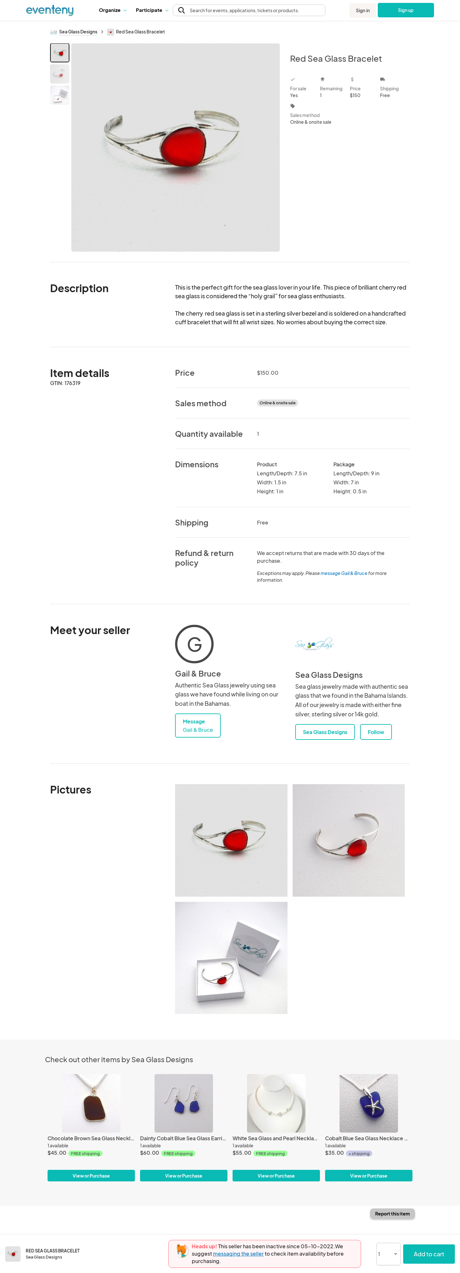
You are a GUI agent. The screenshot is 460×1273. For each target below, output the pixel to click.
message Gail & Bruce (344, 573)
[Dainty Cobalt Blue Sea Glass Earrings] (183, 1103)
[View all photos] (175, 147)
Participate (152, 10)
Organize (112, 10)
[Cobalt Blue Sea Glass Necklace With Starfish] (368, 1103)
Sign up (406, 10)
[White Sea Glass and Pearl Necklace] (276, 1103)
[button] (112, 10)
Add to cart (429, 1254)
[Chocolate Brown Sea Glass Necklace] (91, 1103)
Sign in (363, 10)
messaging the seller (238, 1253)
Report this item (392, 1213)
